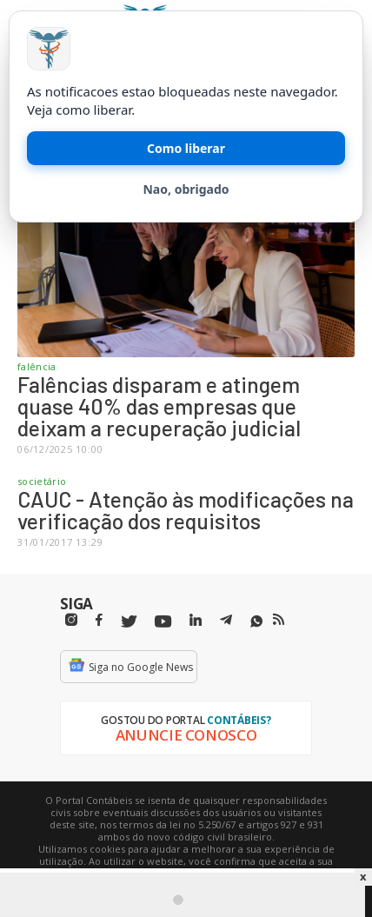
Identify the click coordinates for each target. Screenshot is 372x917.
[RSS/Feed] (278, 620)
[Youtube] (162, 622)
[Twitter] (129, 622)
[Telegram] (226, 622)
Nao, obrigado (186, 189)
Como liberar (186, 148)
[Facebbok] (99, 620)
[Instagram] (71, 620)
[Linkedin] (195, 620)
